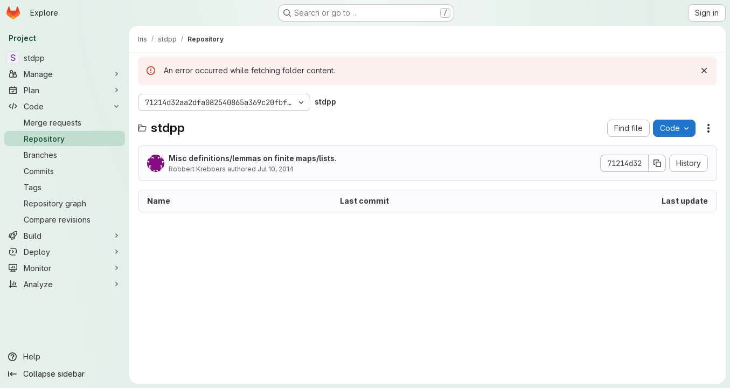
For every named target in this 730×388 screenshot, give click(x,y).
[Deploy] (64, 251)
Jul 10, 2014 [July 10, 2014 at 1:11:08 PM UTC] (276, 169)
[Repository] (64, 138)
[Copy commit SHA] (657, 163)
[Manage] (64, 73)
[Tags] (64, 187)
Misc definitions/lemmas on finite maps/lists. (253, 158)
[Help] (64, 356)
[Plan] (64, 90)
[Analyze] (64, 284)
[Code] (64, 106)
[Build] (64, 235)
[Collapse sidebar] (64, 374)
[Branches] (64, 154)
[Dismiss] (704, 70)
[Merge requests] (64, 122)
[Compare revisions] (64, 219)
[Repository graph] (64, 203)
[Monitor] (64, 267)
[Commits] (64, 170)
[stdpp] (64, 57)
